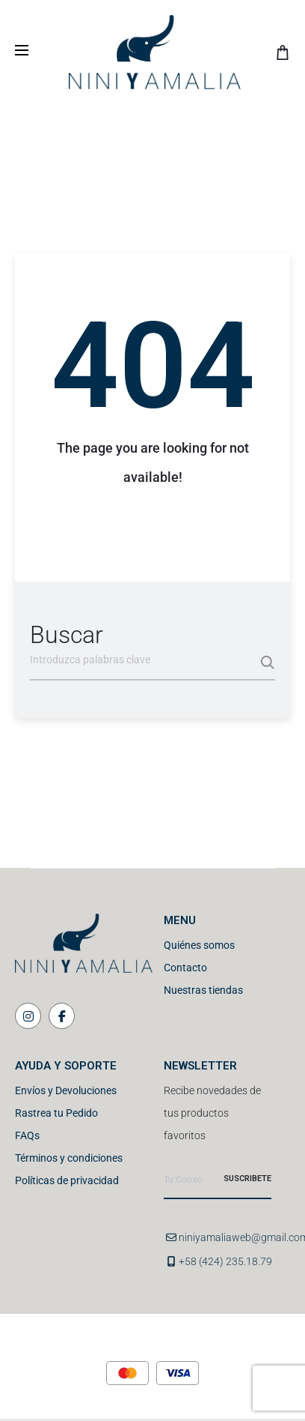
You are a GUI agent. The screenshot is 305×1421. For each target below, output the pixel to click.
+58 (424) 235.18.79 (225, 1261)
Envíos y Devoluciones (66, 1090)
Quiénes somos (199, 945)
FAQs (27, 1135)
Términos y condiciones (69, 1158)
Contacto (185, 968)
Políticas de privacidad (67, 1180)
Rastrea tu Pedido (56, 1113)
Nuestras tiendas (203, 990)
